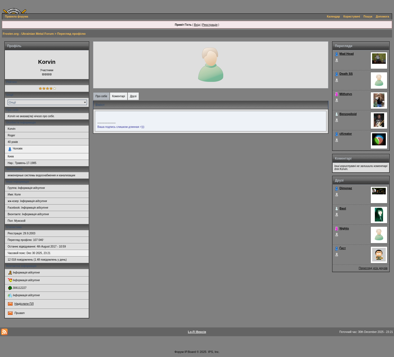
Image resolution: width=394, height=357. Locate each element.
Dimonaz (346, 188)
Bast (343, 208)
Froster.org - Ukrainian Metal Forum (28, 33)
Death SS (346, 73)
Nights (344, 228)
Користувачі (351, 16)
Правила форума (16, 16)
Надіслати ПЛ (24, 303)
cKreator (346, 133)
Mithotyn (346, 94)
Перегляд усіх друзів (373, 268)
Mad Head (347, 53)
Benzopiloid (348, 114)
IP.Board (190, 351)
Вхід (197, 24)
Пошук (368, 16)
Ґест (343, 248)
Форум (179, 351)
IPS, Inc (213, 351)
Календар (333, 16)
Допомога (382, 16)
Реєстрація (210, 24)
